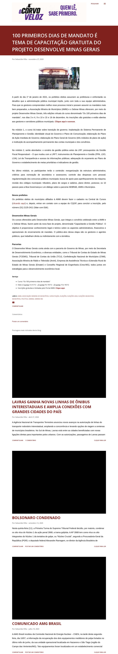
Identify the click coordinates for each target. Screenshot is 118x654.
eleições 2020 (72, 296)
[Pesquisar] (95, 3)
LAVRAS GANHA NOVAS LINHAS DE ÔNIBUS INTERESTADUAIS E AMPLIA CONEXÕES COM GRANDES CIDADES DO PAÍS (51, 406)
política (24, 299)
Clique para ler (100, 440)
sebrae (31, 299)
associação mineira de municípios (35, 296)
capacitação (54, 296)
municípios (16, 299)
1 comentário (30, 440)
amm (19, 296)
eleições (63, 296)
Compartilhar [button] (17, 306)
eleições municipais (86, 296)
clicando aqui (19, 203)
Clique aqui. (60, 288)
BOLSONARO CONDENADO (36, 517)
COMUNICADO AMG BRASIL (36, 623)
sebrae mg (39, 299)
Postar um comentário (20, 321)
